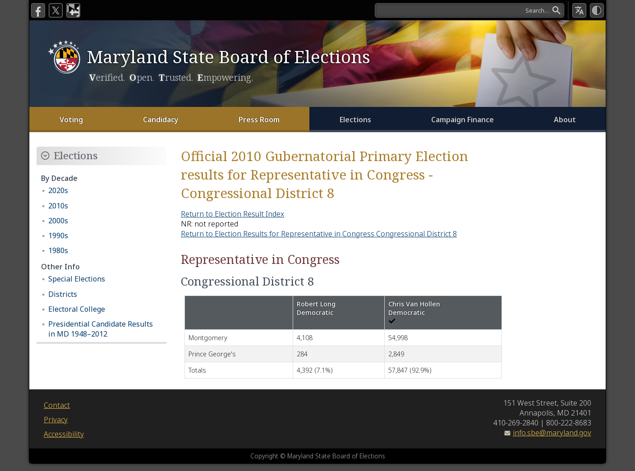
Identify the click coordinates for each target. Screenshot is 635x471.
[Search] (468, 10)
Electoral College (76, 309)
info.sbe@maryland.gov (552, 433)
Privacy (56, 420)
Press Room (259, 120)
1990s (58, 235)
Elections (355, 120)
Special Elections (76, 279)
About (565, 120)
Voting (71, 120)
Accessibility (64, 434)
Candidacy (161, 120)
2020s (58, 190)
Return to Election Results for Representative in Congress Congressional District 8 (319, 234)
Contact (57, 405)
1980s (58, 250)
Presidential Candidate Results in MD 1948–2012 (100, 329)
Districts (62, 294)
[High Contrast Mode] (596, 10)
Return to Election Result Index (232, 214)
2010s (58, 206)
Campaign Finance (462, 120)
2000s (58, 221)
